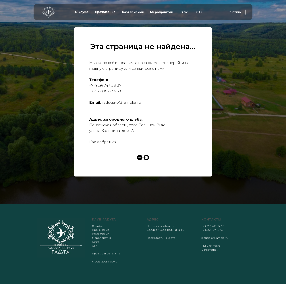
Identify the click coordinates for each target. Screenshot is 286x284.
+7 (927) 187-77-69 (105, 91)
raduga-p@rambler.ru (121, 102)
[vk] (139, 157)
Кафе (95, 241)
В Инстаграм (209, 249)
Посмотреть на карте (161, 237)
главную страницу (106, 68)
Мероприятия (101, 237)
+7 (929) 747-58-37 (105, 85)
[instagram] (146, 157)
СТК (94, 245)
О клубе (97, 226)
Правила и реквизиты (106, 253)
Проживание (100, 229)
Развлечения (100, 233)
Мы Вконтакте (211, 245)
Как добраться (103, 142)
